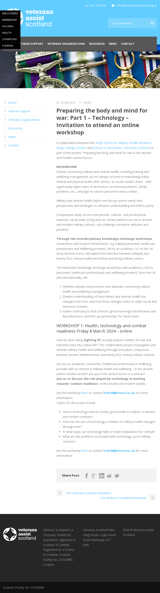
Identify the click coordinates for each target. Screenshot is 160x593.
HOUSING (8, 26)
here (85, 393)
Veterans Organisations (66, 44)
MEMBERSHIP (9, 20)
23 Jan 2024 (68, 102)
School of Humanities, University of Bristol (121, 148)
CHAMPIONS (9, 39)
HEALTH (6, 33)
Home (12, 103)
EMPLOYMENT (10, 13)
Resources (97, 44)
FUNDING (7, 45)
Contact (127, 44)
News (113, 44)
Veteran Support (30, 44)
